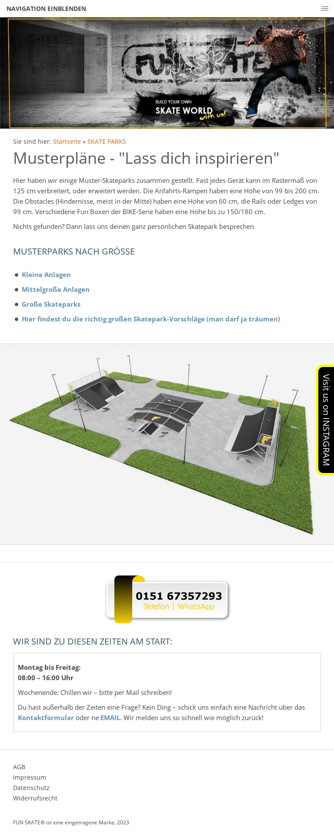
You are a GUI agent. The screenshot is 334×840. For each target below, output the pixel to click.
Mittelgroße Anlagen (56, 289)
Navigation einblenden (46, 8)
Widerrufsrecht (35, 798)
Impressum (29, 777)
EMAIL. (111, 717)
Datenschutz (31, 788)
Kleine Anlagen (46, 274)
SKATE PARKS (106, 142)
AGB (19, 767)
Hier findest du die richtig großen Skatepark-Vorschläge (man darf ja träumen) (151, 318)
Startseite (67, 142)
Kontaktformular (46, 717)
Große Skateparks (51, 304)
